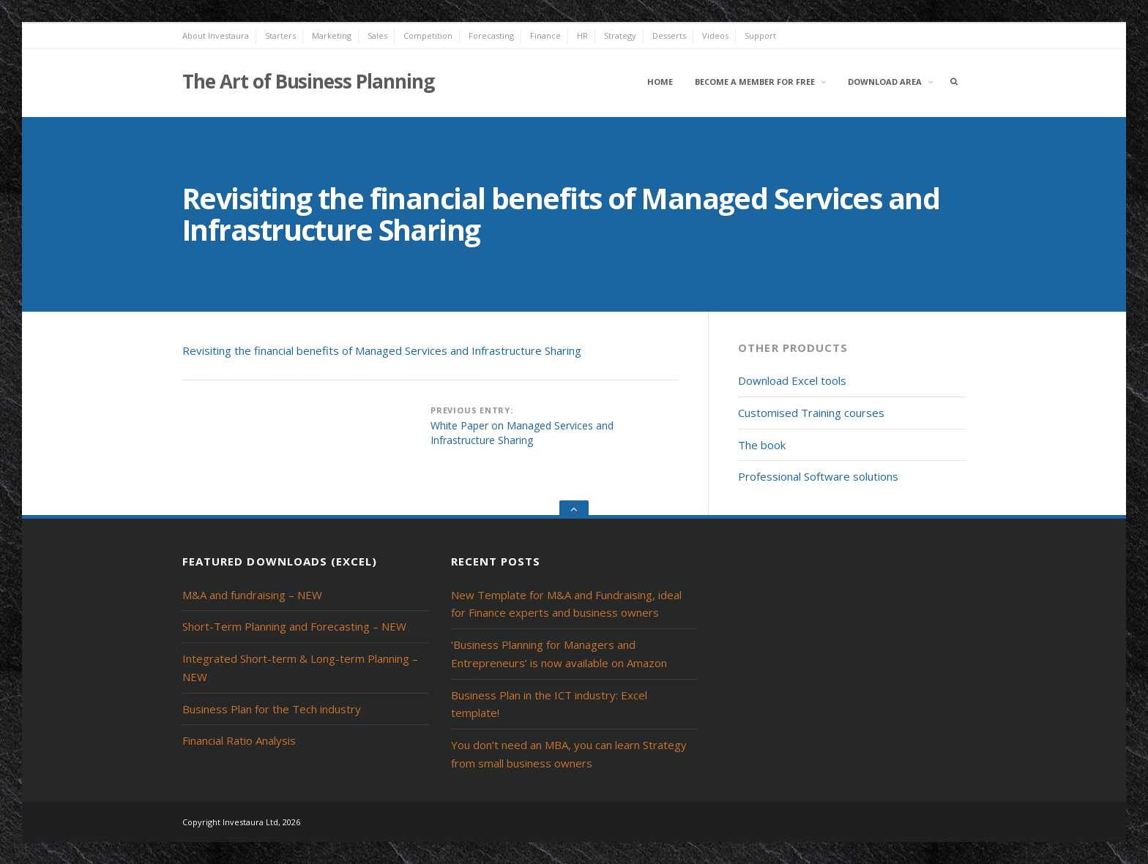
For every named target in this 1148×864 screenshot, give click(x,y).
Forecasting (491, 35)
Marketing (331, 35)
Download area (885, 81)
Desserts (669, 35)
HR (582, 35)
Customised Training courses (811, 412)
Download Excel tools (792, 380)
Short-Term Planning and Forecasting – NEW (294, 626)
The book (762, 444)
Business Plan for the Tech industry (271, 709)
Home (660, 81)
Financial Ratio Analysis (239, 740)
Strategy (620, 35)
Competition (427, 35)
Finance (545, 35)
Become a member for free (755, 81)
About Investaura (215, 35)
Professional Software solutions (818, 476)
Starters (280, 35)
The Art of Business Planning (308, 81)
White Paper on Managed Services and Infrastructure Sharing (522, 432)
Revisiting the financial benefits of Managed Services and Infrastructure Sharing (381, 350)
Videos (715, 35)
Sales (377, 35)
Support (760, 35)
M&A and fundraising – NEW (252, 594)
